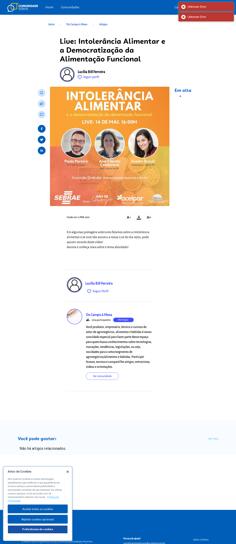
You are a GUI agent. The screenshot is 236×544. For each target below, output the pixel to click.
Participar (123, 320)
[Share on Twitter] (42, 140)
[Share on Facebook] (42, 129)
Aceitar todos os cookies (37, 509)
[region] (37, 503)
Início (55, 24)
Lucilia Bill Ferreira (91, 72)
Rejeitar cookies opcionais (37, 519)
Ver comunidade (102, 376)
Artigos (103, 24)
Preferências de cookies (37, 529)
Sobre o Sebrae (201, 539)
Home (49, 7)
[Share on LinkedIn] (42, 150)
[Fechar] (68, 472)
